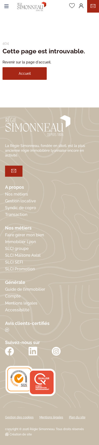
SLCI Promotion (20, 269)
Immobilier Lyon (20, 241)
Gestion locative (20, 201)
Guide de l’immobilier (25, 289)
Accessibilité (17, 310)
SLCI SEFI (14, 262)
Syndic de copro (20, 207)
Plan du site (77, 417)
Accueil (25, 73)
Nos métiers (16, 194)
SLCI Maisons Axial (23, 255)
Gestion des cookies (19, 417)
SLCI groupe (17, 248)
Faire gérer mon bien (24, 235)
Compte (12, 296)
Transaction (16, 214)
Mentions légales (21, 303)
